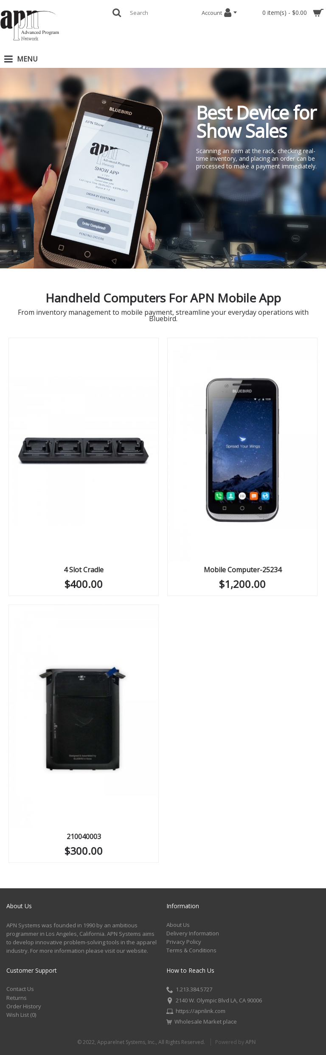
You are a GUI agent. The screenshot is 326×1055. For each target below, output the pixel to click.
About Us (178, 925)
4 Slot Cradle (84, 569)
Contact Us (20, 989)
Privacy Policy (183, 942)
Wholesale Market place (201, 1022)
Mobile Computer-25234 (242, 569)
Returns (16, 998)
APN (250, 1042)
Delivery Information (192, 933)
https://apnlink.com (195, 1011)
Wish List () (21, 1015)
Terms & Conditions (191, 950)
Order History (23, 1006)
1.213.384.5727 (189, 990)
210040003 (84, 836)
